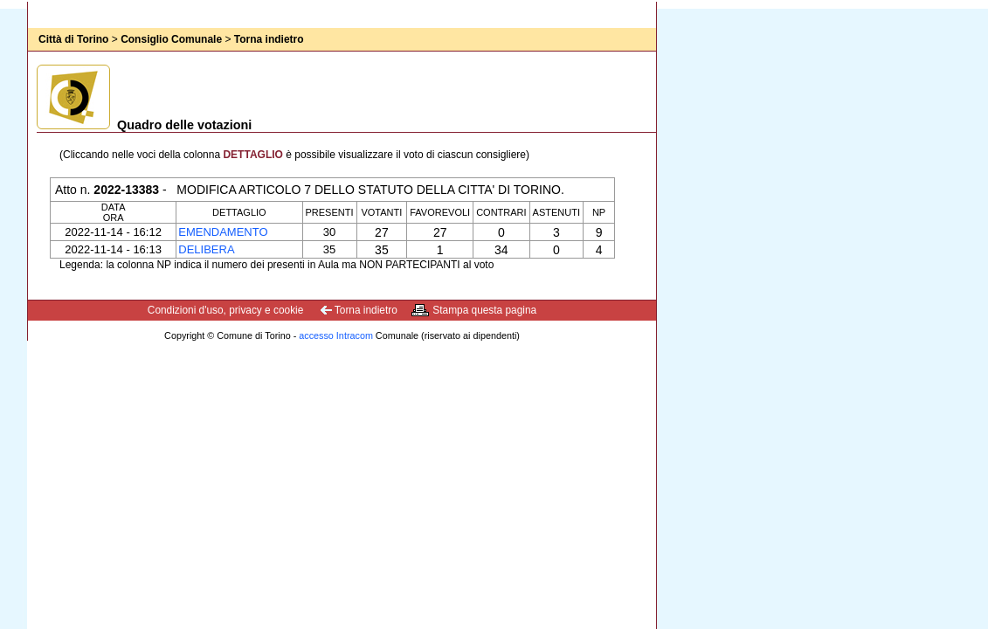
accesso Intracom (336, 335)
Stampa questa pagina (484, 310)
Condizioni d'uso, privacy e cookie (226, 310)
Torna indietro (269, 39)
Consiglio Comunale (171, 39)
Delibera (206, 249)
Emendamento (222, 231)
